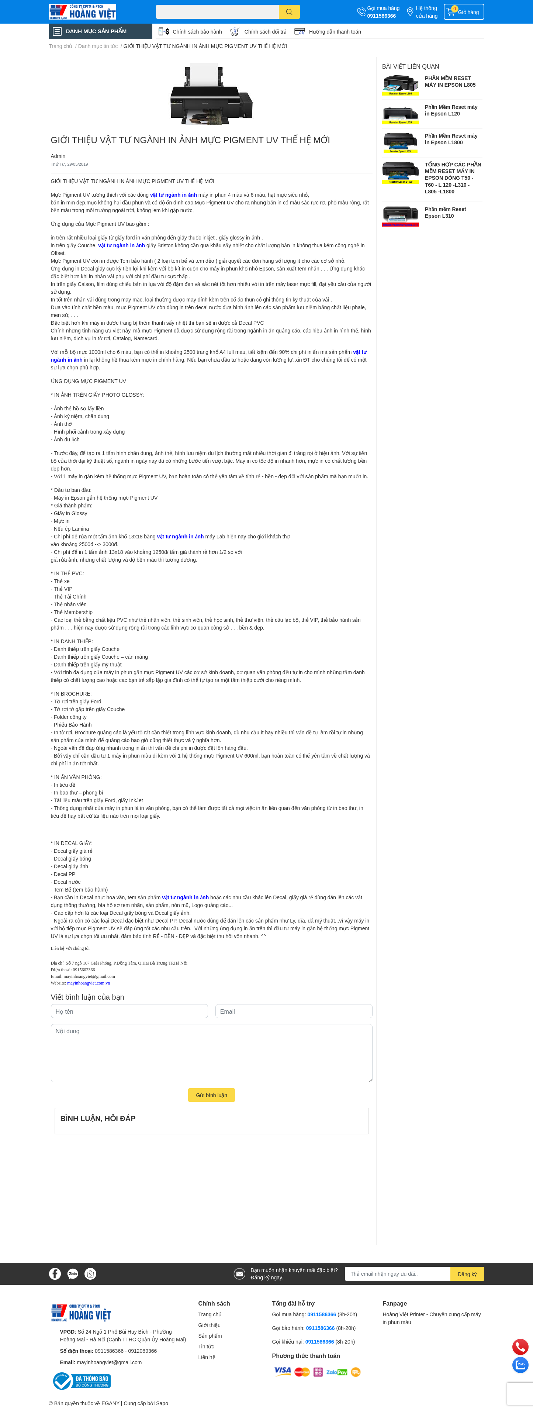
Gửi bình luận (211, 1095)
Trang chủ (210, 1314)
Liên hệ (206, 1357)
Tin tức (206, 1346)
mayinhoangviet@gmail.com (89, 976)
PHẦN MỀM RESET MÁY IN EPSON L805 (450, 81)
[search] (289, 12)
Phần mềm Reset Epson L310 (445, 212)
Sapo (162, 1403)
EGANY (110, 1403)
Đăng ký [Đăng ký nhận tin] (467, 1274)
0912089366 (142, 1351)
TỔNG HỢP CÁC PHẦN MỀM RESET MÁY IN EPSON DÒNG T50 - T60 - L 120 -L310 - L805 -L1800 (453, 177)
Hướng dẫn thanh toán (335, 31)
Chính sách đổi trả (266, 31)
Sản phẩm (210, 1336)
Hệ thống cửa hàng (427, 12)
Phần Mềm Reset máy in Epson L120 (451, 110)
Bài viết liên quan (410, 66)
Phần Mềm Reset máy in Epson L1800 (451, 138)
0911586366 (381, 16)
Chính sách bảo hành (197, 31)
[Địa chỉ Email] (414, 1274)
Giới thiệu (209, 1325)
